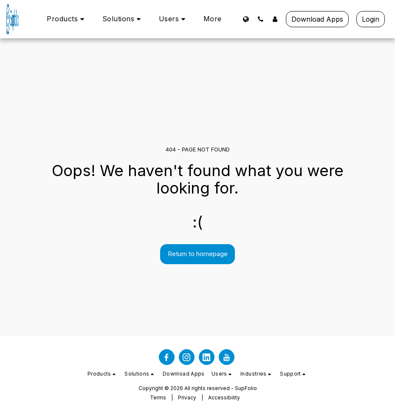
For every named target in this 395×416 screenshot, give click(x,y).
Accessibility (224, 397)
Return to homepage (198, 254)
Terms (158, 397)
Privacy (187, 397)
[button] (67, 18)
